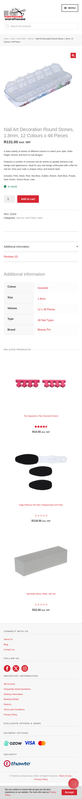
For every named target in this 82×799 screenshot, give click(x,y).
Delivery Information (13, 694)
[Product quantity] (9, 199)
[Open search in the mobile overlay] (41, 26)
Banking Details (11, 699)
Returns (7, 704)
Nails (13, 39)
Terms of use (65, 776)
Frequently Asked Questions (17, 689)
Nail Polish (21, 39)
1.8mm (42, 298)
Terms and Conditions (14, 709)
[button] (73, 55)
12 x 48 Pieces (46, 309)
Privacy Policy (10, 714)
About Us (8, 639)
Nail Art (31, 39)
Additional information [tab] (16, 246)
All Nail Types (46, 320)
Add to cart (28, 199)
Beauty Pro (44, 329)
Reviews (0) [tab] (11, 256)
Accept (69, 792)
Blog (6, 644)
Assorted (43, 288)
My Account (9, 684)
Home (6, 39)
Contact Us (9, 649)
